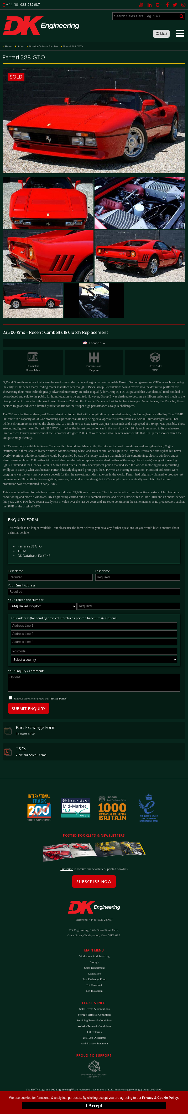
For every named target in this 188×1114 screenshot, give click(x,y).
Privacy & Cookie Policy (160, 1098)
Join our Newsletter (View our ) (40, 698)
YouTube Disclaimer (94, 1037)
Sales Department (94, 967)
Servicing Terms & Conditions (94, 1020)
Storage (94, 962)
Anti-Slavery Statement (94, 1043)
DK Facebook (94, 985)
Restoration (94, 973)
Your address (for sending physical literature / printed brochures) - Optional (64, 618)
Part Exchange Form (29, 730)
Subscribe (66, 869)
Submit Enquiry (28, 708)
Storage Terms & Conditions (94, 1014)
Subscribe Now (94, 881)
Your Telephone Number (26, 600)
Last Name (102, 571)
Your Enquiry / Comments (26, 671)
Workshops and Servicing (94, 956)
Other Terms (94, 1031)
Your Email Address (21, 585)
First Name (15, 571)
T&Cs (25, 751)
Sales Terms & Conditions (94, 1008)
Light (161, 33)
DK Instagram (94, 990)
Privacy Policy (58, 698)
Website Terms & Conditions (94, 1026)
